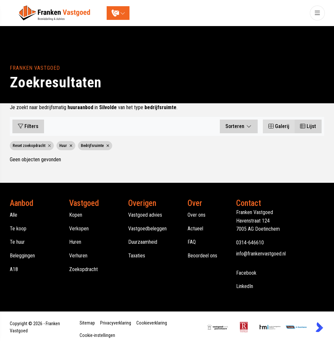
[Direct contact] (118, 13)
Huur (65, 145)
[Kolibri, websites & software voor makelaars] (319, 327)
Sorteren (238, 126)
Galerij (278, 126)
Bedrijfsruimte (95, 145)
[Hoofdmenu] (317, 13)
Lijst (308, 126)
